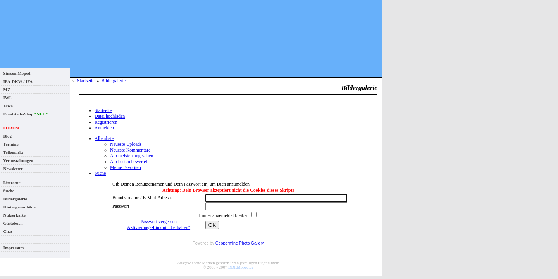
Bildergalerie (14, 198)
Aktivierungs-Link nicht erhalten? (158, 227)
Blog (6, 136)
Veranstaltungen (17, 160)
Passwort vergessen (159, 221)
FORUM (10, 128)
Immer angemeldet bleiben (224, 215)
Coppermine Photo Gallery (239, 243)
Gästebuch (12, 223)
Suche (7, 190)
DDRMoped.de (240, 267)
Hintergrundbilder (19, 207)
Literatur (10, 182)
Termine (10, 144)
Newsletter (12, 168)
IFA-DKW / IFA (17, 81)
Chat (6, 231)
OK (212, 225)
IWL (6, 97)
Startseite (86, 80)
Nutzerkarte (13, 215)
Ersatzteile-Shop (24, 114)
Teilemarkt (12, 152)
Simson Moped (16, 73)
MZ (5, 89)
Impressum (12, 247)
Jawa (7, 105)
